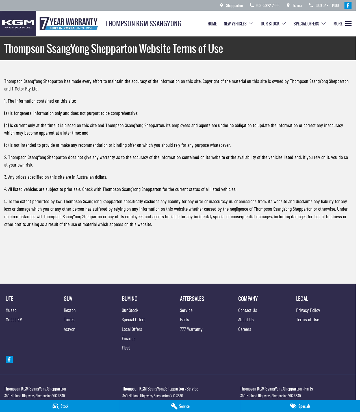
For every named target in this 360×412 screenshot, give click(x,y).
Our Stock (130, 310)
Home (212, 24)
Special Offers (134, 319)
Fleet (126, 347)
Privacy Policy (308, 310)
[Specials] (300, 406)
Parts (184, 319)
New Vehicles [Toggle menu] (239, 24)
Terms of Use (307, 319)
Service (186, 310)
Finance (128, 338)
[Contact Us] (230, 5)
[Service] (180, 406)
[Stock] (60, 406)
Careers (244, 329)
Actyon (69, 329)
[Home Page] (50, 23)
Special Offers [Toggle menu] (310, 24)
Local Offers (132, 329)
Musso (11, 310)
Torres (69, 319)
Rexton (70, 310)
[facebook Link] (348, 5)
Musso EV (14, 319)
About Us (246, 319)
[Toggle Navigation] (342, 23)
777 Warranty (191, 329)
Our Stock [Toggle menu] (274, 24)
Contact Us (247, 310)
